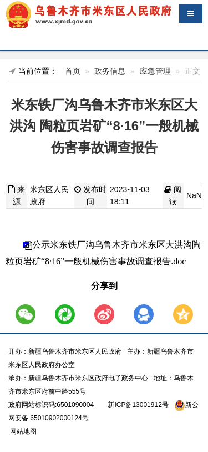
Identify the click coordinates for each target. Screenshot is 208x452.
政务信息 (109, 71)
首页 (72, 71)
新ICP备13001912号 (138, 405)
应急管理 (155, 71)
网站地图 (22, 431)
